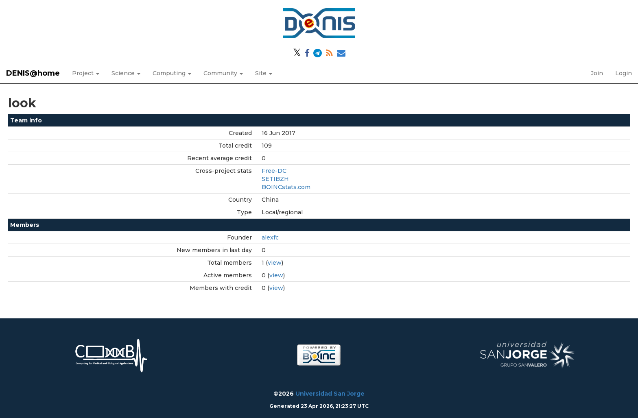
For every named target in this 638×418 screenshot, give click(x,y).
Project (85, 73)
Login (623, 73)
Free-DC (274, 170)
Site (263, 73)
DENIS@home (33, 73)
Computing (172, 73)
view (275, 262)
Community (223, 73)
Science (125, 73)
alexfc (270, 237)
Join (597, 73)
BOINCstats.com (286, 187)
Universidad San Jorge (330, 393)
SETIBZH (275, 179)
